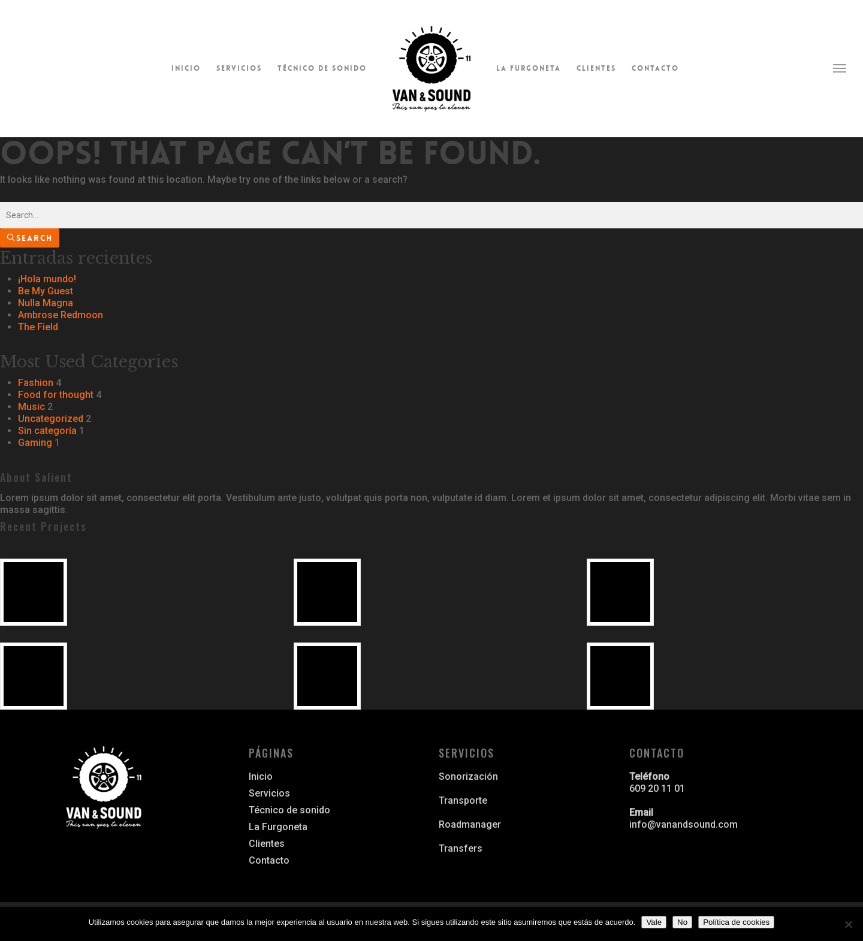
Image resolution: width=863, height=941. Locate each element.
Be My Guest (45, 291)
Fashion (35, 382)
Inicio (186, 68)
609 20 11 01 (657, 788)
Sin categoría (47, 430)
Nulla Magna (45, 303)
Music (31, 406)
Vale (654, 922)
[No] (848, 924)
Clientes (596, 68)
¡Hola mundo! (47, 279)
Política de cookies (736, 922)
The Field (38, 327)
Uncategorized (50, 418)
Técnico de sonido (322, 68)
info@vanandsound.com (683, 824)
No (682, 922)
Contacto (655, 68)
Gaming (35, 442)
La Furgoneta (528, 68)
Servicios (239, 68)
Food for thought (55, 394)
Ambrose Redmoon (60, 315)
